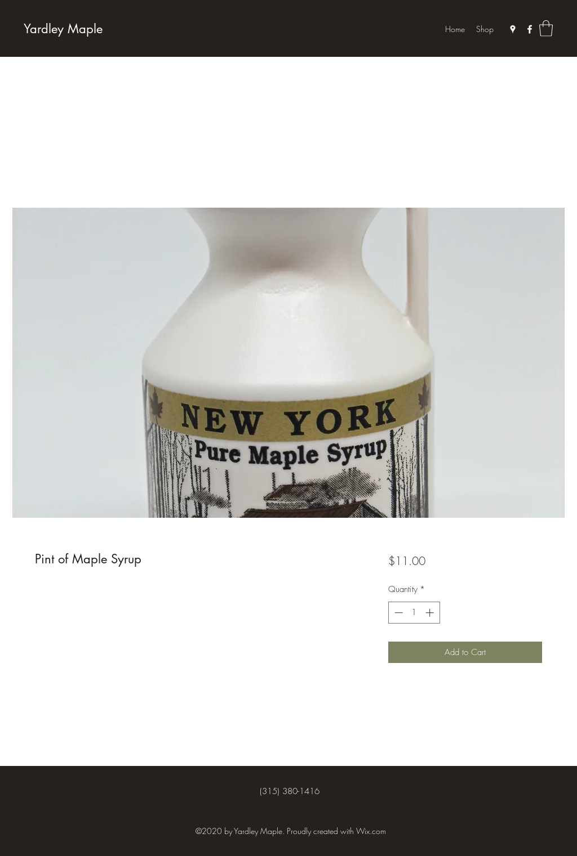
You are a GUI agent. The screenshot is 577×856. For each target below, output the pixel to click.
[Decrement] (397, 612)
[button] (546, 28)
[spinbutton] (414, 612)
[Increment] (430, 612)
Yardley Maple (63, 29)
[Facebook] (529, 29)
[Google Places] (512, 29)
